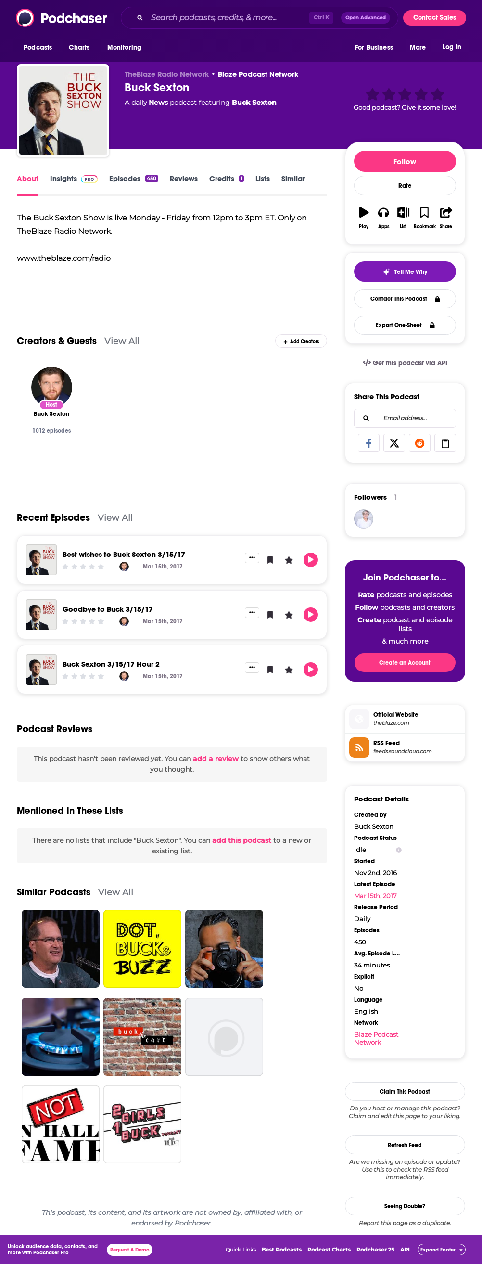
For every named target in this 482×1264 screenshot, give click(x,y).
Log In (452, 47)
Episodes (133, 178)
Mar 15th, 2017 (375, 896)
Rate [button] (405, 186)
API (405, 1249)
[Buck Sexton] (63, 110)
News (158, 102)
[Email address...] (405, 418)
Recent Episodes (53, 518)
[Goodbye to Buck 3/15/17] (41, 614)
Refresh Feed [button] (405, 1145)
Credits (226, 178)
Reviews (184, 178)
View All (122, 341)
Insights (74, 178)
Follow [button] (404, 161)
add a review (216, 758)
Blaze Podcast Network (258, 73)
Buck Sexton (254, 102)
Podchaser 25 (375, 1249)
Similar (293, 178)
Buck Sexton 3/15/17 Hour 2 (111, 664)
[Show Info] (399, 849)
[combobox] (259, 18)
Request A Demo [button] (130, 1250)
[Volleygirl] (363, 519)
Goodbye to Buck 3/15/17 (108, 609)
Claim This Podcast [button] (405, 1091)
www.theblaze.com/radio (64, 258)
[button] (40, 48)
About (27, 178)
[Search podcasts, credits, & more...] (228, 18)
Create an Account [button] (405, 662)
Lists (262, 178)
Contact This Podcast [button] (405, 299)
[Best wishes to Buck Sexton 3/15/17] (41, 559)
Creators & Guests (57, 341)
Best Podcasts (282, 1249)
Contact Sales (434, 17)
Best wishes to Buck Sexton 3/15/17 (124, 554)
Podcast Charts (329, 1249)
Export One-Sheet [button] (405, 325)
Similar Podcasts (53, 892)
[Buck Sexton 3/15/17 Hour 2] (41, 669)
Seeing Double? (404, 1206)
